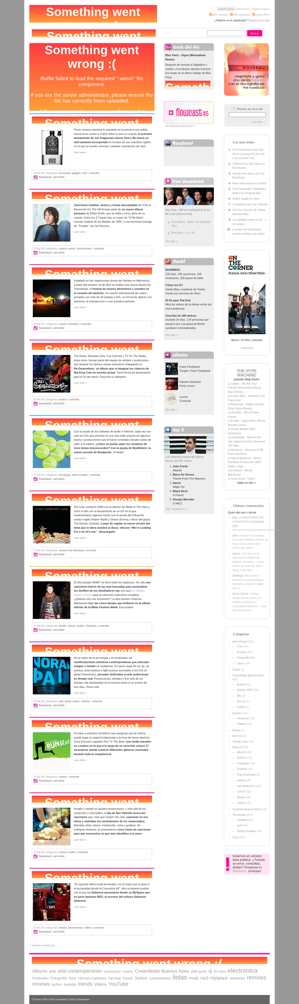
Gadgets (76, 173)
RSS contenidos (218, 14)
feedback (239, 871)
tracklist (70, 984)
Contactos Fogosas (260, 9)
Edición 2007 (245, 689)
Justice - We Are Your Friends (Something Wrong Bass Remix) (244, 387)
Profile (241, 706)
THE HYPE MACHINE (247, 373)
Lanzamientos (84, 248)
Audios (71, 248)
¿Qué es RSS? (262, 14)
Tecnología (64, 173)
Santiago (237, 575)
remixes (256, 977)
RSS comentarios (240, 14)
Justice (140, 978)
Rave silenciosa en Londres (249, 183)
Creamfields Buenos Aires (248, 675)
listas (180, 977)
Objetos (241, 723)
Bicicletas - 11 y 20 (183, 232)
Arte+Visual (65, 701)
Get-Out (237, 735)
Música (63, 248)
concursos (112, 971)
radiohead (237, 978)
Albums (241, 752)
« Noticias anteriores (41, 945)
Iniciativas (91, 625)
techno (57, 984)
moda (193, 978)
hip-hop (114, 978)
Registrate (254, 20)
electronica (242, 970)
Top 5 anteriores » (176, 508)
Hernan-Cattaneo (92, 978)
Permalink (59, 177)
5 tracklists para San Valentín (250, 204)
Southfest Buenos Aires (246, 809)
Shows (241, 797)
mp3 (84, 173)
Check (236, 669)
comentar (94, 173)
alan (235, 517)
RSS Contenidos (59, 999)
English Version (226, 9)
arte (52, 971)
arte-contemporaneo (80, 971)
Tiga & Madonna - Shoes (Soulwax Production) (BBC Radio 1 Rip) (244, 462)
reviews (41, 984)
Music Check (240, 593)
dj (210, 971)
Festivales (73, 324)
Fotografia (243, 657)
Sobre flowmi (242, 9)
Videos (88, 927)
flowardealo (45, 177)
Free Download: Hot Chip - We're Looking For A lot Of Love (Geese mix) (248, 153)
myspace (219, 977)
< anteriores (246, 347)
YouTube (118, 984)
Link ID (241, 791)
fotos (73, 978)
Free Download (76, 550)
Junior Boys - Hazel (242, 478)
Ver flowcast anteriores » (180, 125)
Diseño (62, 625)
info (239, 695)
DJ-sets (220, 971)
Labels (241, 780)
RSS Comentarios (80, 999)
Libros (240, 663)
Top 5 (235, 837)
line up (241, 701)
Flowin (236, 730)
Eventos (85, 701)
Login (266, 20)
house (128, 978)
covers (127, 971)
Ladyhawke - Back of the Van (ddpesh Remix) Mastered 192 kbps (246, 441)
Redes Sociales (80, 475)
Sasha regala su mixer (246, 198)
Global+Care (240, 741)
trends (85, 984)
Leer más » (80, 152)
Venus (236, 553)
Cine (240, 646)
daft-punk (199, 971)
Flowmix (242, 768)
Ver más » (171, 241)
